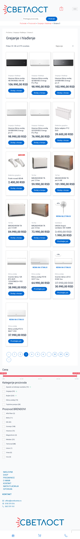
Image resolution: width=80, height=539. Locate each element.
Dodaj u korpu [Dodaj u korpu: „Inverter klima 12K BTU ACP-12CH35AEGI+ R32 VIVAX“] (16, 293)
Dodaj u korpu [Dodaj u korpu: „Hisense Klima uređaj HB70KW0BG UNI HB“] (16, 91)
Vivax (9, 452)
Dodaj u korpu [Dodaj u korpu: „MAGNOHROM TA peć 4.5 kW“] (16, 238)
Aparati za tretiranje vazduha (17, 387)
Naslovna (8, 472)
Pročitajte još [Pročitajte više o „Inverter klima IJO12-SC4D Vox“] (62, 293)
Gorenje (10, 426)
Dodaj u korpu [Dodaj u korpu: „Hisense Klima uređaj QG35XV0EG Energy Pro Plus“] (39, 143)
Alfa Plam (10, 413)
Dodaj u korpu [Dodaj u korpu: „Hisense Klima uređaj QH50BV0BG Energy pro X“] (63, 93)
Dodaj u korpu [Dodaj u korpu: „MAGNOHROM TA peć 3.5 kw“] (39, 238)
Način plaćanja (11, 486)
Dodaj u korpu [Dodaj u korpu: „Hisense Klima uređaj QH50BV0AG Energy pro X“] (16, 143)
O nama (6, 480)
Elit (8, 422)
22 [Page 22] (55, 354)
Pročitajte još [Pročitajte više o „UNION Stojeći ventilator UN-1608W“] (62, 241)
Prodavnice (9, 478)
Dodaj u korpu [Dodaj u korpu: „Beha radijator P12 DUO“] (63, 140)
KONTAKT (7, 483)
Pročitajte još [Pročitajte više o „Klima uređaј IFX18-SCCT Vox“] (39, 289)
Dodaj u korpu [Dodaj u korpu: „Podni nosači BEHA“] (16, 188)
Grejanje (10, 391)
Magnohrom (11, 435)
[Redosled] (64, 46)
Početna (9, 32)
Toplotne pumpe (13, 404)
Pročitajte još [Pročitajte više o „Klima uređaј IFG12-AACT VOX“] (16, 341)
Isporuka (7, 489)
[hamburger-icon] (75, 9)
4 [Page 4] (31, 354)
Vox (8, 457)
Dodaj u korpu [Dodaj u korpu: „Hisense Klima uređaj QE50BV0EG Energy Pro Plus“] (39, 93)
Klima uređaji (12, 400)
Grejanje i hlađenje (19, 32)
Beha (9, 418)
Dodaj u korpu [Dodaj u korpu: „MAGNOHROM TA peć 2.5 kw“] (39, 190)
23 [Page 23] (61, 354)
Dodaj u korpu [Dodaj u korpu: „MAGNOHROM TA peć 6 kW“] (63, 190)
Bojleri (10, 396)
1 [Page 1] (14, 354)
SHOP (5, 475)
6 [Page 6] (43, 354)
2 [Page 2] (20, 354)
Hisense (10, 431)
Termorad (11, 444)
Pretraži (51, 19)
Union (9, 448)
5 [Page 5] (37, 354)
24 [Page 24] (67, 354)
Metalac (10, 439)
